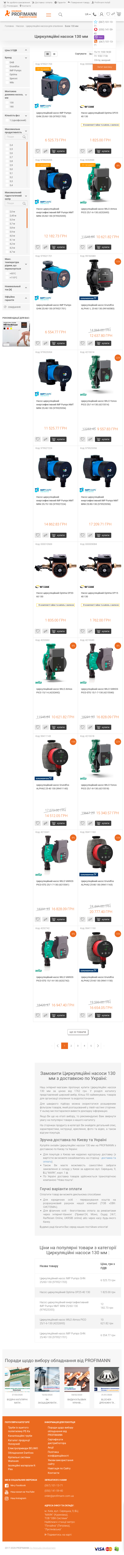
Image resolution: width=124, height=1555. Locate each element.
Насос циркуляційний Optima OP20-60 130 (55, 595)
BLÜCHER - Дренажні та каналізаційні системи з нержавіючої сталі (106, 1401)
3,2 (9, 177)
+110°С (11, 277)
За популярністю (99, 54)
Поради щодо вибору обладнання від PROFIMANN (60, 1431)
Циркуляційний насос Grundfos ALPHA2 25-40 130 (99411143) (53, 787)
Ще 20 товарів (78, 1032)
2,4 (9, 145)
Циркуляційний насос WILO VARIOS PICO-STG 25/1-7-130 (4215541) (55, 883)
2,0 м (10, 211)
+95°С (11, 273)
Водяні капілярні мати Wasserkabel (17, 1401)
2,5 (9, 149)
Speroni (11, 78)
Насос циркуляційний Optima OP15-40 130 (100, 595)
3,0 (9, 169)
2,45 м (11, 215)
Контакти (25, 6)
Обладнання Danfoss (20, 1452)
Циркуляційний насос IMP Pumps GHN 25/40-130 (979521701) (54, 307)
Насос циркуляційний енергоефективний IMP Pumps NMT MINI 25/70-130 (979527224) (55, 500)
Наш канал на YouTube (22, 1492)
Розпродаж (10, 6)
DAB (10, 62)
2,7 (9, 157)
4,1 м (10, 239)
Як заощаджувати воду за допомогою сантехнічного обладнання (47, 1401)
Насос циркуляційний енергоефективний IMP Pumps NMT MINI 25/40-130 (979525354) (55, 404)
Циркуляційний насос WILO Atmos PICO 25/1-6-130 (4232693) (99, 211)
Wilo (10, 82)
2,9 (9, 165)
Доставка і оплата (42, 2)
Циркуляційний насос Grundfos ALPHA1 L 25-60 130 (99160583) (97, 307)
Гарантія (60, 2)
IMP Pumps (13, 70)
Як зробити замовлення (16, 2)
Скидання (12, 307)
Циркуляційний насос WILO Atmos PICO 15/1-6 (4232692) (54, 691)
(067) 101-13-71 (95, 14)
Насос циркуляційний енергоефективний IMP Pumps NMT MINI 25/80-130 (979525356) (100, 500)
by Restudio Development (43, 1548)
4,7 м (10, 252)
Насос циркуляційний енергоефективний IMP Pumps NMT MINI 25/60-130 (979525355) (55, 212)
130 (10, 102)
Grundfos (12, 66)
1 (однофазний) (16, 120)
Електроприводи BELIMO (23, 1448)
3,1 (9, 173)
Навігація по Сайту (59, 1468)
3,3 (9, 181)
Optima (11, 74)
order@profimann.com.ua (59, 1495)
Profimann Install (101, 2)
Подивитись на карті (59, 1534)
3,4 (9, 185)
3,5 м (10, 219)
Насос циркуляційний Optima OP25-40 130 (100, 115)
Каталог (49, 15)
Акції (51, 1447)
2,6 (9, 153)
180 (10, 106)
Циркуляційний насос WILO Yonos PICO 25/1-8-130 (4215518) (99, 787)
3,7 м (10, 223)
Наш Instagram (18, 1498)
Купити (61, 151)
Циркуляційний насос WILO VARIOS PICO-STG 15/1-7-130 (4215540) (100, 691)
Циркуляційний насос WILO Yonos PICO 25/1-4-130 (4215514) (99, 403)
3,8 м (10, 227)
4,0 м (10, 235)
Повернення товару (78, 2)
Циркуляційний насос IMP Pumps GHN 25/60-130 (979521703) (54, 115)
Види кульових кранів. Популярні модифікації (76, 1401)
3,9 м (10, 231)
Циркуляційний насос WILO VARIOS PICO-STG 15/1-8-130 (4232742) (55, 979)
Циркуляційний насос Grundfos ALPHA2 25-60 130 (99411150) (97, 979)
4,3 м (10, 247)
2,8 (9, 161)
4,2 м (10, 243)
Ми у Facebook (18, 1485)
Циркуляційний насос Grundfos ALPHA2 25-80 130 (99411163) (97, 883)
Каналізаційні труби (20, 1435)
